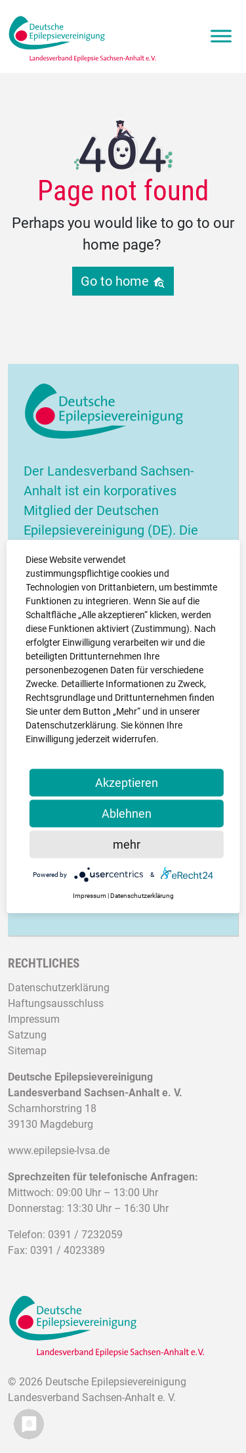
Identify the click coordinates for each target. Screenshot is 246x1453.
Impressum (34, 1019)
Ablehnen (127, 813)
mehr (126, 844)
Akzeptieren (126, 783)
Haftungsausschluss (56, 1003)
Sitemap (27, 1050)
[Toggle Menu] (221, 36)
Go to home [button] (123, 281)
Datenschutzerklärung (59, 987)
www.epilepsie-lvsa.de (59, 1150)
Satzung (27, 1035)
